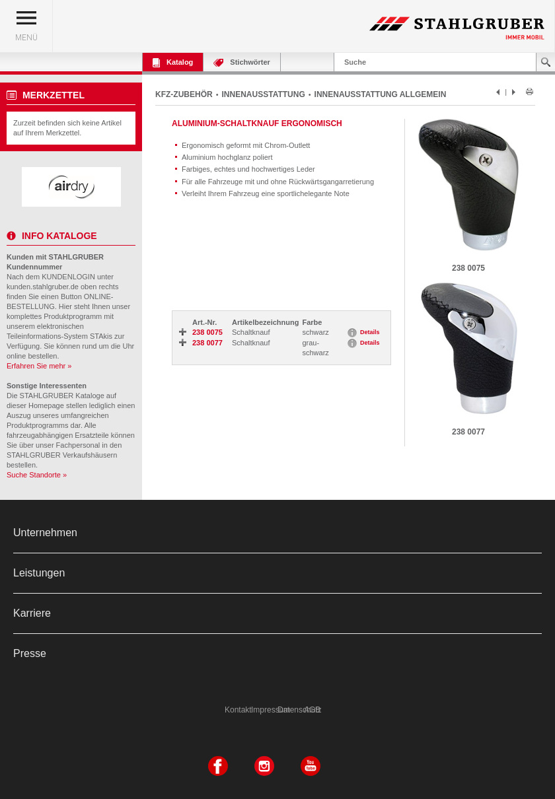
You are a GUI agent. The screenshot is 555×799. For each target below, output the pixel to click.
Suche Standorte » (37, 475)
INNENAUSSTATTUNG (263, 94)
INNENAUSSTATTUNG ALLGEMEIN (380, 94)
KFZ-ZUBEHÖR (184, 94)
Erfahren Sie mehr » (39, 366)
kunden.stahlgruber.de (43, 287)
